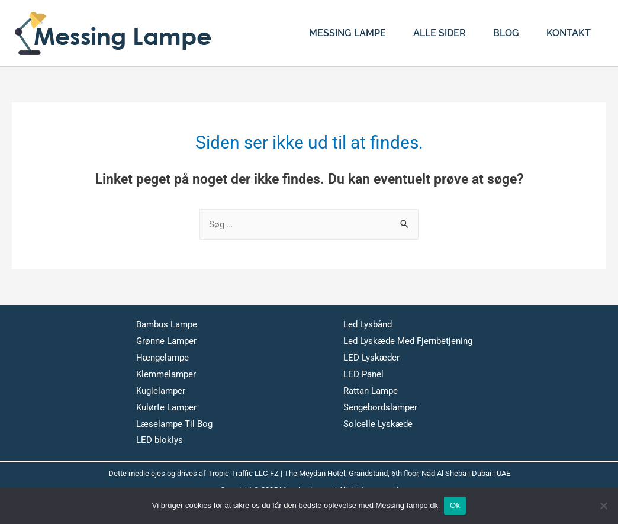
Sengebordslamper (380, 407)
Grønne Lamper (166, 341)
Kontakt (568, 32)
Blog (506, 32)
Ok (455, 505)
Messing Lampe (347, 32)
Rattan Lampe (370, 390)
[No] (603, 506)
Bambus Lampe (166, 324)
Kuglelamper (160, 390)
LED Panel (363, 374)
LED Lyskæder (371, 357)
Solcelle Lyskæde (378, 424)
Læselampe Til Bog (174, 424)
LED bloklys (159, 440)
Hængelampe (162, 357)
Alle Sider (439, 32)
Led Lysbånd (367, 324)
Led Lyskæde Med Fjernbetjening (407, 341)
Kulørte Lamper (166, 407)
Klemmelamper (166, 374)
